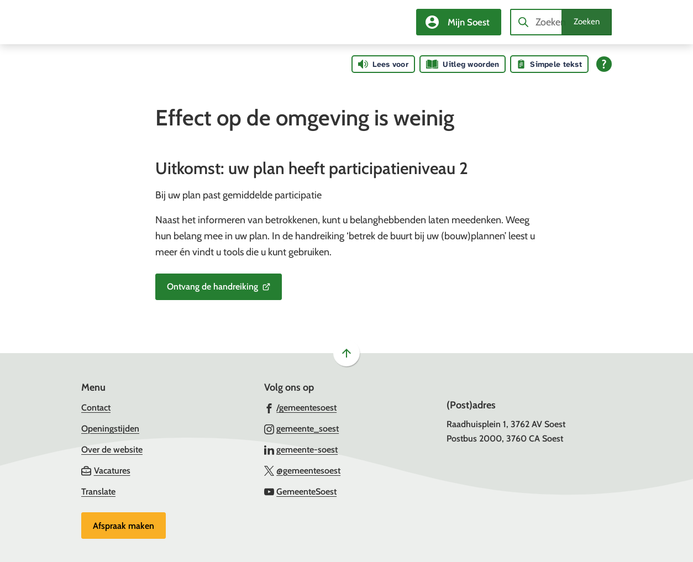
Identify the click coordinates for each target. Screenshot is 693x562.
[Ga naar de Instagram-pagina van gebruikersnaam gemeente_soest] (301, 428)
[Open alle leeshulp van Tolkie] (604, 64)
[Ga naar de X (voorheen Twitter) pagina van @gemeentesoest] (302, 470)
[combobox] (561, 22)
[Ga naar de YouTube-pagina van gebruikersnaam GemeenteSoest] (300, 491)
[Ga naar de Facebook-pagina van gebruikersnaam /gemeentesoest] (300, 407)
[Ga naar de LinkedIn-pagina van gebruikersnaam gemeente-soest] (301, 449)
